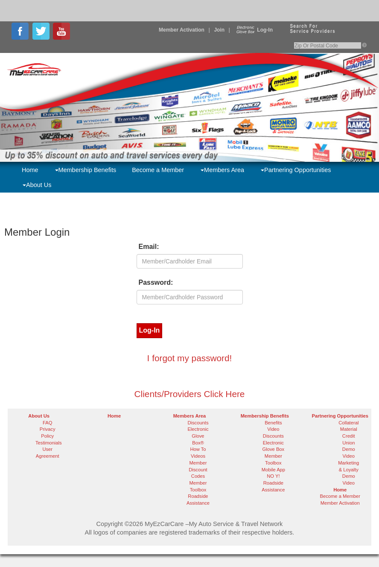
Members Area (222, 170)
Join (219, 30)
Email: (149, 246)
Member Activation (181, 30)
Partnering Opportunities (296, 170)
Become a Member (158, 170)
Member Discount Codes (198, 469)
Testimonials (48, 442)
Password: (156, 282)
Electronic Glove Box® (197, 436)
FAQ (47, 422)
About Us (37, 184)
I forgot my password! (189, 358)
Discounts (197, 422)
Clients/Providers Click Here (189, 394)
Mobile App (273, 469)
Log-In (253, 30)
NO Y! (273, 476)
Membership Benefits (86, 170)
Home (30, 170)
